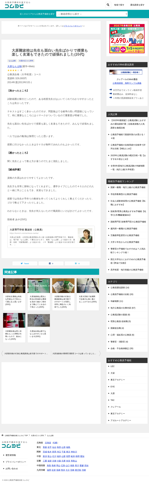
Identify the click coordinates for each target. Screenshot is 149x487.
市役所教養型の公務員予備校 (124, 194)
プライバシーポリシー (73, 26)
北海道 (48, 442)
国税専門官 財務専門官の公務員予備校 (128, 222)
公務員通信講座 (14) (120, 287)
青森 (45, 447)
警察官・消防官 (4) (119, 342)
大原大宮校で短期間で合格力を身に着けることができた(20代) (88, 299)
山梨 (63, 456)
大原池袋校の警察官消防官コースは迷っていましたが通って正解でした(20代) (77, 354)
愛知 (82, 456)
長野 (68, 456)
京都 (54, 461)
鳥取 (49, 465)
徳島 (72, 465)
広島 (63, 465)
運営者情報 (11, 455)
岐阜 (73, 456)
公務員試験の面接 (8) (120, 314)
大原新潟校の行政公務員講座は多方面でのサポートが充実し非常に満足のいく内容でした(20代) (62, 301)
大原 (113, 393)
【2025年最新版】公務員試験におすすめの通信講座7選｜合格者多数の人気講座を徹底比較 (128, 124)
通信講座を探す (137, 5)
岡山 (58, 465)
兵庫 (63, 461)
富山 (50, 456)
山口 (68, 465)
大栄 (113, 373)
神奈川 (74, 452)
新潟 (45, 456)
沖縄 (84, 470)
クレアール (116, 407)
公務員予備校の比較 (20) (122, 294)
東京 (68, 452)
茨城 (45, 452)
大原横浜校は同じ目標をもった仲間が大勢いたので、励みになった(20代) (13, 335)
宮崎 (72, 470)
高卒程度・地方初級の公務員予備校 (127, 270)
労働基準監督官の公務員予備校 (125, 235)
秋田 (59, 447)
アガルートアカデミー (121, 420)
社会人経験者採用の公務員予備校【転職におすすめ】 (128, 203)
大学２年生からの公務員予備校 (125, 242)
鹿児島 (78, 470)
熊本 (63, 470)
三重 (45, 461)
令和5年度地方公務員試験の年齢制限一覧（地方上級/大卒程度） (128, 168)
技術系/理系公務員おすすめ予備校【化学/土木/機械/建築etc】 (128, 213)
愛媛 (82, 465)
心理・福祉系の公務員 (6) (122, 335)
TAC (113, 400)
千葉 (63, 452)
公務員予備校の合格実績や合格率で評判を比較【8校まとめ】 (128, 147)
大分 (68, 470)
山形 (63, 447)
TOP (16, 435)
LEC (113, 366)
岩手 (50, 447)
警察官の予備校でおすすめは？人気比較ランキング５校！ (128, 251)
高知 (86, 465)
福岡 (49, 470)
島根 (54, 465)
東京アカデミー (118, 380)
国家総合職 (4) (117, 328)
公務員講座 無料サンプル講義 (127, 83)
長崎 (58, 470)
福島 (68, 447)
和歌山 (74, 461)
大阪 (59, 461)
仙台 (54, 447)
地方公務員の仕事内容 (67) (123, 308)
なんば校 (12, 61)
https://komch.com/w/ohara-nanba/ (24, 233)
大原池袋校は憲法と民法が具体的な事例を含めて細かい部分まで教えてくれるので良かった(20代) (38, 301)
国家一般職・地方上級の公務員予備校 (128, 187)
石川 (54, 456)
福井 (59, 456)
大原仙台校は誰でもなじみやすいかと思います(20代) (38, 333)
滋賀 (50, 461)
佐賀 (54, 470)
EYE (113, 386)
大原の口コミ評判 (26, 61)
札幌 (55, 442)
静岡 (78, 456)
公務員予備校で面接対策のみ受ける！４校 (128, 136)
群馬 (54, 452)
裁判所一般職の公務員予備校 (124, 228)
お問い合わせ (12, 468)
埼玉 (59, 452)
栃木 (50, 452)
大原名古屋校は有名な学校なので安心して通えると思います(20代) (13, 300)
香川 (77, 465)
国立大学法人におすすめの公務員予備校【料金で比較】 (128, 261)
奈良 (68, 461)
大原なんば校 (14, 66)
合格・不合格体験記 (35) (122, 348)
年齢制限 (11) (117, 301)
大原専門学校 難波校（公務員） (27, 229)
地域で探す (119, 5)
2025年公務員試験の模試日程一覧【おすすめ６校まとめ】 (128, 157)
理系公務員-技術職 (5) (121, 321)
